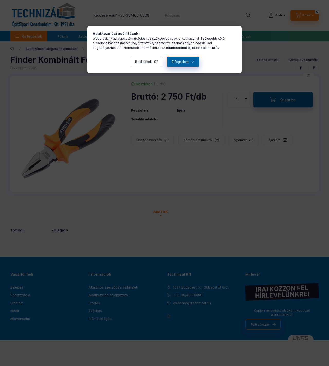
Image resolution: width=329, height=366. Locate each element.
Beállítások (143, 62)
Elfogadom (180, 62)
